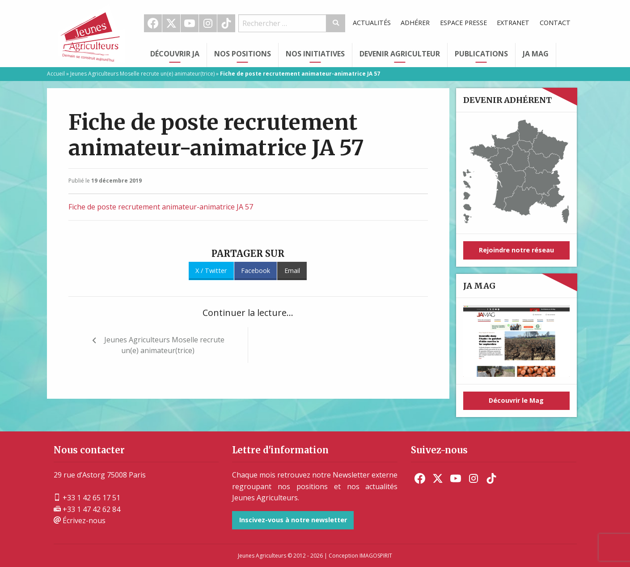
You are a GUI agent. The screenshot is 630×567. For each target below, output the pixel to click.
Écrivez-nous (80, 520)
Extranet (513, 22)
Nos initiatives (315, 54)
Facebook (153, 23)
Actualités (372, 22)
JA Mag (536, 54)
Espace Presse (463, 22)
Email (292, 270)
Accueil (56, 73)
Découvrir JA (174, 54)
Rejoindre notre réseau (516, 250)
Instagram (208, 23)
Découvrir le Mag (516, 400)
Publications (481, 54)
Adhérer (415, 22)
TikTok (226, 23)
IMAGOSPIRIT (375, 555)
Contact (555, 22)
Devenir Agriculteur (399, 54)
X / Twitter (211, 270)
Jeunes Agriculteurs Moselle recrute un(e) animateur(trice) (142, 73)
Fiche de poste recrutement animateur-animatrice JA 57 (160, 207)
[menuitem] (153, 23)
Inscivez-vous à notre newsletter (293, 520)
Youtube (190, 23)
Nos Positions (242, 54)
